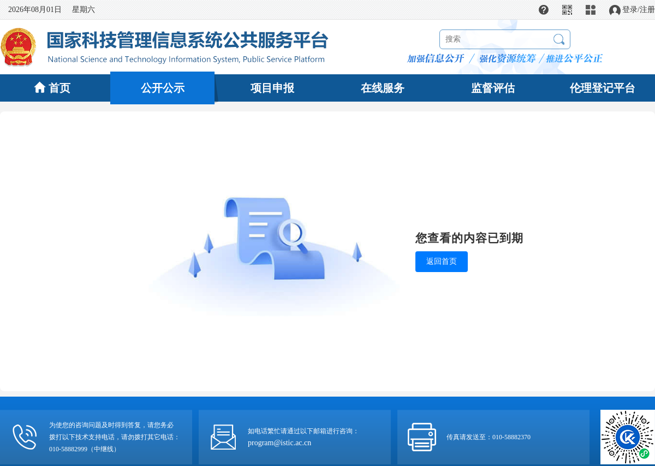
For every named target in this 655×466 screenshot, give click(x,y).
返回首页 (441, 261)
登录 (630, 9)
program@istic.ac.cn (279, 443)
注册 (647, 9)
